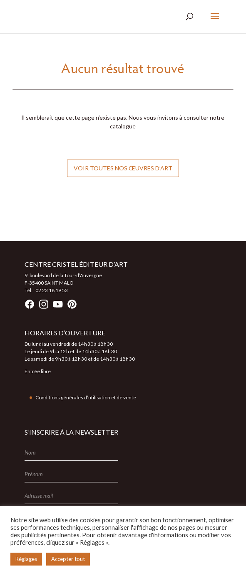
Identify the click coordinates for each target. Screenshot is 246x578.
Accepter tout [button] (68, 559)
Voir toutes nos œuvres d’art (123, 168)
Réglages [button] (26, 559)
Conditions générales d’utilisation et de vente (85, 397)
